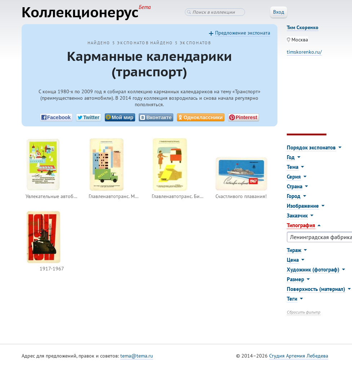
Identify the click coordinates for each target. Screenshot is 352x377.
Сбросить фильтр (303, 312)
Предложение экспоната (242, 33)
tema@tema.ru (136, 356)
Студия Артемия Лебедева (298, 356)
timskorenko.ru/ (304, 52)
